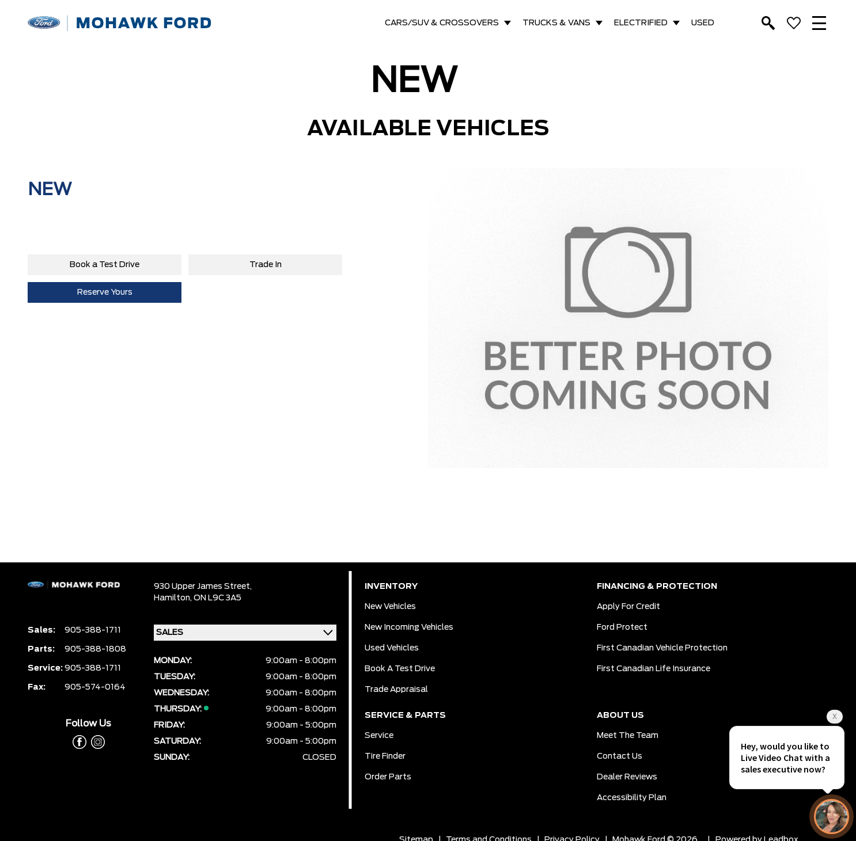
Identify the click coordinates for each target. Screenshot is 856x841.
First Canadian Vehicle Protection (662, 648)
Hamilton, (174, 598)
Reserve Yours (104, 292)
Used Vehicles (392, 648)
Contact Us (619, 756)
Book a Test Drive (104, 265)
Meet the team (627, 736)
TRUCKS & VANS (556, 23)
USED (702, 23)
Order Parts (388, 777)
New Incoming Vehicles (409, 627)
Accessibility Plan (631, 798)
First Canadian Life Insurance (653, 669)
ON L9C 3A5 (217, 598)
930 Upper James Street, (203, 587)
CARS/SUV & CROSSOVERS (442, 23)
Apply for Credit (628, 607)
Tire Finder (385, 756)
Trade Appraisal (396, 690)
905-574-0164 (95, 687)
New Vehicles (390, 607)
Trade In (265, 265)
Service (379, 736)
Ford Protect (622, 627)
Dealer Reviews (627, 777)
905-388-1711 (93, 630)
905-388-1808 (95, 649)
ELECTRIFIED (641, 23)
